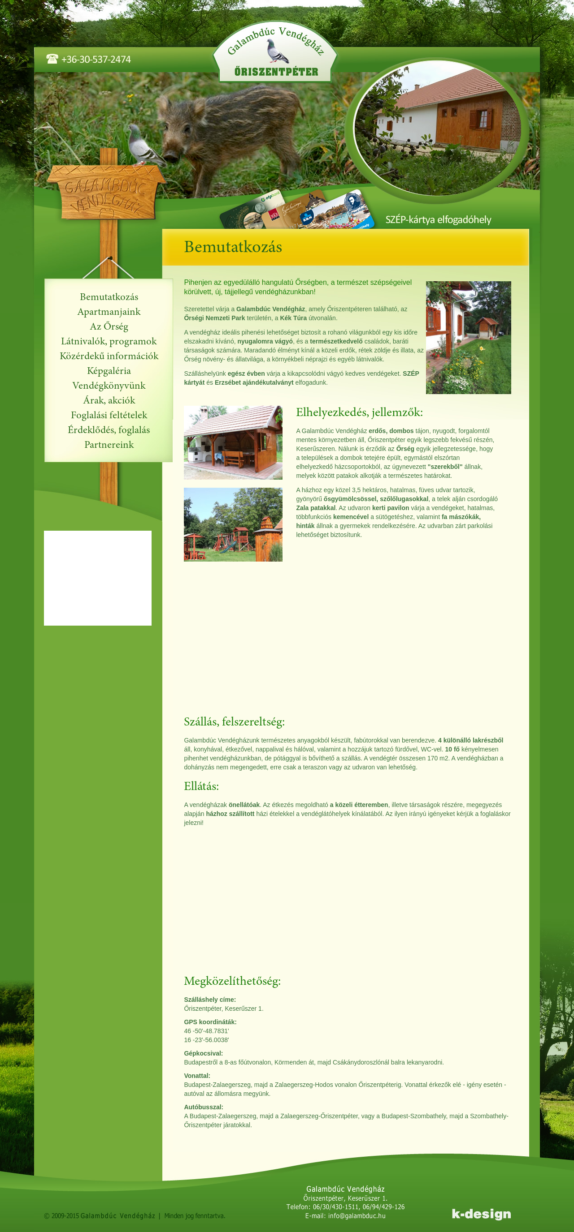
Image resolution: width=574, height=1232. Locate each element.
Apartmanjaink (108, 312)
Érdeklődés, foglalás (109, 430)
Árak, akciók (109, 401)
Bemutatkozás (109, 297)
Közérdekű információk (109, 357)
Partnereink (109, 445)
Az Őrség (109, 327)
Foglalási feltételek (109, 416)
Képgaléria (109, 371)
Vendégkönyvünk (108, 386)
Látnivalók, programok (109, 342)
